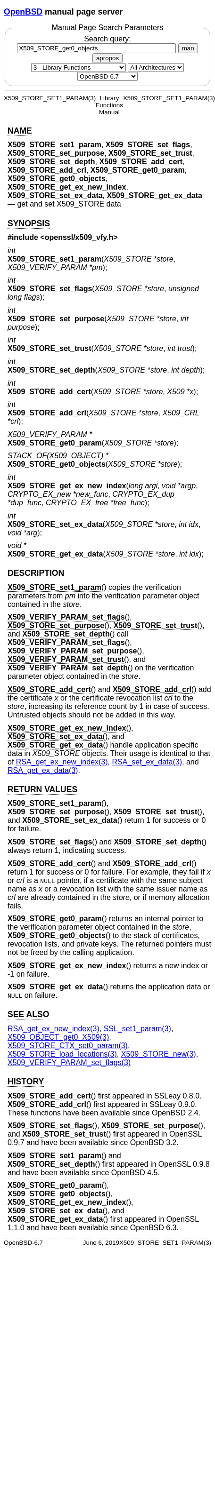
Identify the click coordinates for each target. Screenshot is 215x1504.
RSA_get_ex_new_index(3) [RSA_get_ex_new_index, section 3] (62, 762)
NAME (20, 130)
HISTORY (26, 1081)
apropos (107, 58)
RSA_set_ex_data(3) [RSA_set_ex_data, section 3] (147, 762)
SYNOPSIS (29, 223)
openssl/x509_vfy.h (79, 237)
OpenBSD (23, 11)
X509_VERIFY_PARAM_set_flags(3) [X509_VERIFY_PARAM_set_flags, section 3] (69, 1062)
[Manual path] (107, 76)
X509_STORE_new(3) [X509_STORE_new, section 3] (158, 1054)
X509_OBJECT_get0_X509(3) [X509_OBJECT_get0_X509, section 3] (58, 1037)
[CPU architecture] (156, 67)
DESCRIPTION (36, 573)
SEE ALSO (28, 1014)
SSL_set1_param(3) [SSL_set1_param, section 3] (137, 1029)
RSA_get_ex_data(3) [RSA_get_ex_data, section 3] (43, 770)
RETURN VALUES (42, 789)
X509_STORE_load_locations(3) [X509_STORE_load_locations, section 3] (62, 1054)
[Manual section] (78, 67)
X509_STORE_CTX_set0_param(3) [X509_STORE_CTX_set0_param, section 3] (68, 1046)
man (188, 48)
